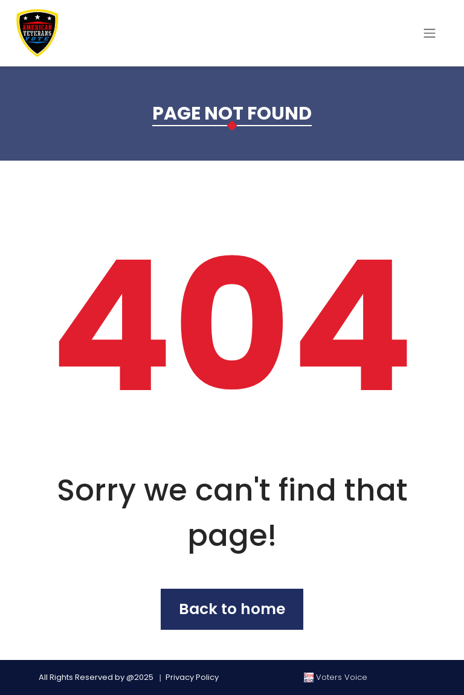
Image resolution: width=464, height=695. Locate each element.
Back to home (232, 609)
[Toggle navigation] (429, 33)
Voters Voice (335, 677)
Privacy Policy (192, 677)
